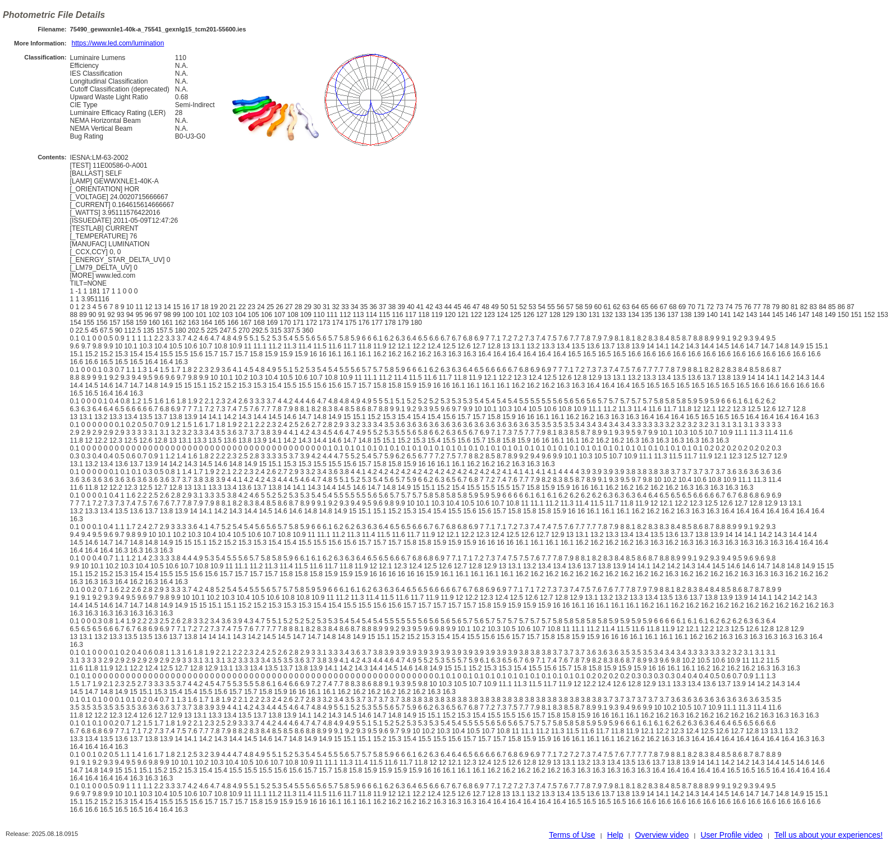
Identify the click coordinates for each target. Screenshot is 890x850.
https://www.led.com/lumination (118, 43)
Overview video (662, 834)
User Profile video (731, 834)
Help (615, 834)
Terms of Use (572, 834)
